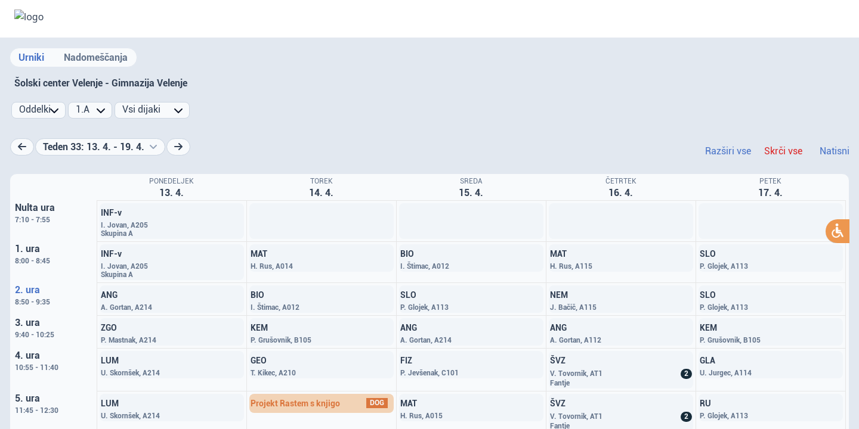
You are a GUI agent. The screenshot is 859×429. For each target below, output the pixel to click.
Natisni (834, 151)
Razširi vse (728, 151)
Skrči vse (783, 151)
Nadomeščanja (96, 57)
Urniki (31, 57)
